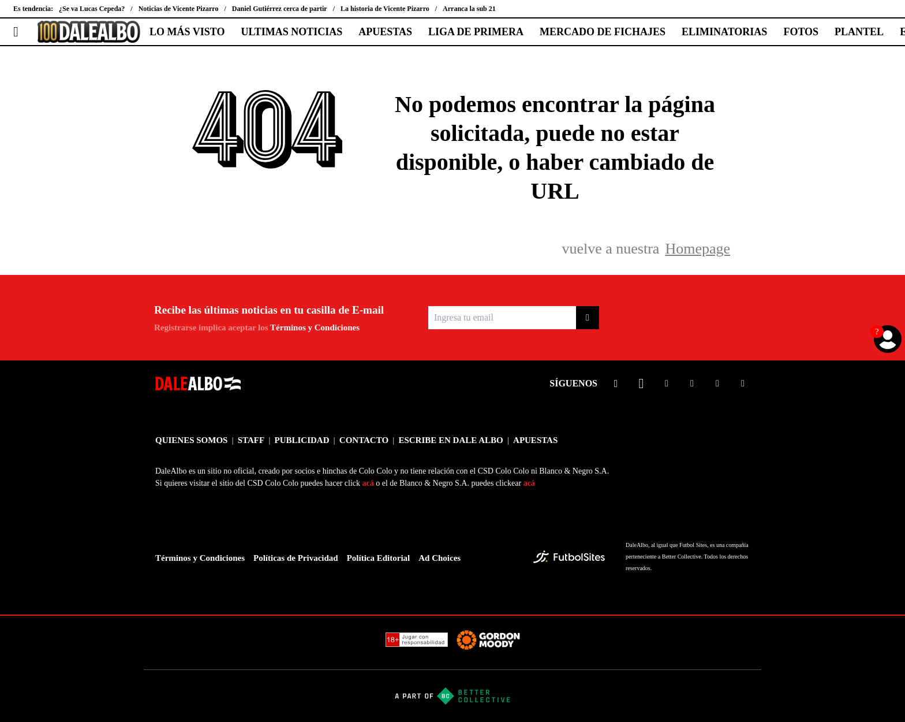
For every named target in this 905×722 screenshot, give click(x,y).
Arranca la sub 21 (469, 9)
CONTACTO (363, 440)
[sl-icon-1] (616, 383)
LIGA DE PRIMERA (475, 32)
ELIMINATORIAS (724, 32)
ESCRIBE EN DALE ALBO (450, 440)
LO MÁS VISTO (187, 32)
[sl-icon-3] (667, 383)
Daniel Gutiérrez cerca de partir (279, 9)
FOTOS (800, 32)
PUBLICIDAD (301, 440)
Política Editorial (378, 558)
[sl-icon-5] (717, 383)
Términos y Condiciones (315, 327)
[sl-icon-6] (743, 383)
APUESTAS (385, 32)
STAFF (251, 440)
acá (368, 483)
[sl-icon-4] (692, 383)
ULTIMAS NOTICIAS (291, 32)
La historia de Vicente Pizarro (385, 9)
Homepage (697, 248)
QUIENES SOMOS (191, 440)
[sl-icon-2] (641, 383)
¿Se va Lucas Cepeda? (92, 9)
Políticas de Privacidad (295, 558)
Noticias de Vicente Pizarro (179, 9)
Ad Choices (439, 558)
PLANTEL (859, 32)
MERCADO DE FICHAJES (602, 32)
